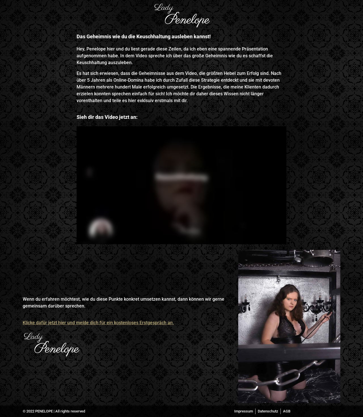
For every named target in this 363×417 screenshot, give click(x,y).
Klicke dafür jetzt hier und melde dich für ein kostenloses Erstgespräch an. (98, 322)
